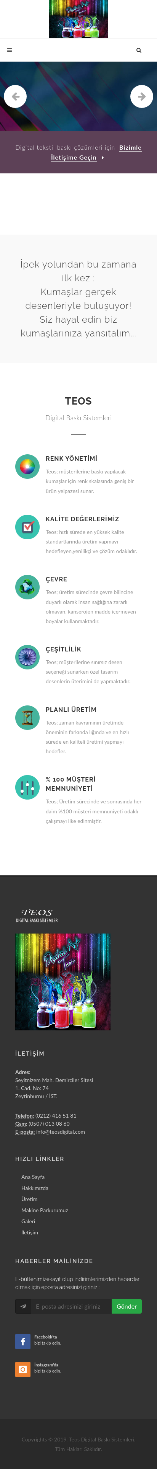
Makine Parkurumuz (44, 1210)
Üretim (29, 1199)
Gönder (127, 1305)
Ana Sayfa (33, 1177)
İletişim (29, 1232)
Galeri (28, 1221)
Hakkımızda (34, 1188)
